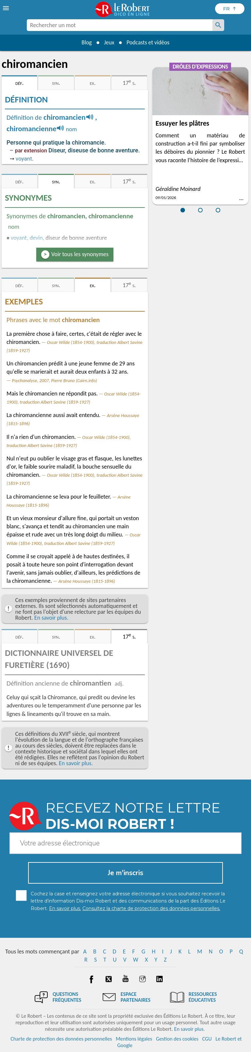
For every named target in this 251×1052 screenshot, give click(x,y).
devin (36, 237)
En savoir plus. (51, 617)
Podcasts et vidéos (149, 42)
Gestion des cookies (177, 1039)
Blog (85, 42)
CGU (207, 1039)
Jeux (109, 42)
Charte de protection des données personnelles (61, 1039)
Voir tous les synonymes (80, 254)
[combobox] (119, 25)
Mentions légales (134, 1039)
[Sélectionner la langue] (229, 8)
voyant (24, 158)
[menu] (6, 8)
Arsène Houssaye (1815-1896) (87, 581)
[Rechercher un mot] (218, 25)
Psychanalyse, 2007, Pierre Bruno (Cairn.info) (54, 380)
